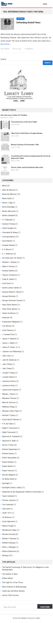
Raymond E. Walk (9, 441)
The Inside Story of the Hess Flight (24, 122)
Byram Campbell (8, 215)
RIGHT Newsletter (9, 458)
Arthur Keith (6, 198)
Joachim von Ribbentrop (11, 351)
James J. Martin (8, 343)
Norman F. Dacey (8, 415)
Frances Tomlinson (9, 275)
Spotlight (5, 483)
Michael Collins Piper (10, 411)
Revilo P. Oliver (8, 445)
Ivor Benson (7, 326)
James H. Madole (9, 339)
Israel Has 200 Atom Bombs (13, 591)
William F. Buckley (9, 538)
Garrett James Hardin (10, 288)
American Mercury (9, 194)
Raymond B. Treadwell (11, 436)
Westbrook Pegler (9, 530)
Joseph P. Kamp (8, 373)
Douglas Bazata (8, 245)
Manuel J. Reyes (8, 394)
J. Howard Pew (8, 334)
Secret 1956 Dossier (10, 595)
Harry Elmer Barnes (9, 305)
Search (3, 59)
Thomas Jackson (9, 500)
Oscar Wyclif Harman (10, 419)
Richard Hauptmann (9, 449)
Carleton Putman (8, 224)
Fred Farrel (6, 283)
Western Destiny (8, 534)
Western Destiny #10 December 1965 (25, 145)
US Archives (7, 517)
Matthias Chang (8, 407)
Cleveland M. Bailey (10, 232)
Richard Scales (8, 453)
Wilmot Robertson (9, 551)
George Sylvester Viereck (12, 300)
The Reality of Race (10, 574)
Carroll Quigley (8, 228)
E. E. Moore (6, 249)
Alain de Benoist (8, 190)
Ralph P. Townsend (9, 428)
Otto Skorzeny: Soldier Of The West (14, 115)
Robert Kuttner (8, 462)
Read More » (6, 44)
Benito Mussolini (9, 211)
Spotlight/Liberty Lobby (11, 487)
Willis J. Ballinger (9, 547)
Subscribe (45, 607)
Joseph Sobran (8, 377)
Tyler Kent (6, 509)
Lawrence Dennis (9, 381)
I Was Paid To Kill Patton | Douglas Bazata (26, 133)
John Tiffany (7, 364)
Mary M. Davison (8, 402)
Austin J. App (7, 203)
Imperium (6, 317)
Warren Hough (7, 526)
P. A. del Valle (7, 424)
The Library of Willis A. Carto (29, 618)
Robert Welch (7, 466)
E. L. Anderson (7, 254)
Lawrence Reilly (8, 385)
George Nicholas (8, 296)
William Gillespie (8, 543)
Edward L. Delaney (9, 262)
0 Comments (28, 49)
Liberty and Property (10, 390)
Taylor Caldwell (8, 496)
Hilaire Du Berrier (9, 313)
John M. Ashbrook (9, 360)
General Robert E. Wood (11, 292)
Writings (20, 19)
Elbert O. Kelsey (8, 266)
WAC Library (5, 49)
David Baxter (7, 241)
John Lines (6, 356)
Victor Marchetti (8, 521)
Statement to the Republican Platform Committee (21, 492)
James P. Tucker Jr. (9, 347)
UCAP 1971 (6, 513)
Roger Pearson (8, 470)
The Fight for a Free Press (12, 582)
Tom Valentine (7, 504)
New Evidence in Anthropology (14, 587)
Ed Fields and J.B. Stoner (12, 258)
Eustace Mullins (8, 271)
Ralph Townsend (8, 432)
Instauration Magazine (11, 322)
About (4, 186)
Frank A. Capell (8, 279)
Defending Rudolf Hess (28, 22)
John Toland (7, 368)
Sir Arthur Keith (8, 479)
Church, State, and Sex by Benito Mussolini (27, 167)
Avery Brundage (8, 207)
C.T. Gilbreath (7, 220)
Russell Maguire (8, 475)
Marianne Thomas (9, 398)
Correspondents (8, 237)
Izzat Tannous (7, 330)
